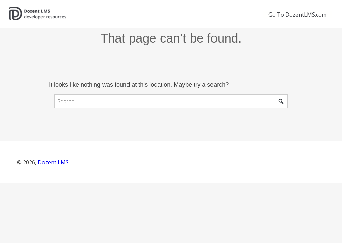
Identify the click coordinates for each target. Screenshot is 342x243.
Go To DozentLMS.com (297, 14)
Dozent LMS (53, 162)
